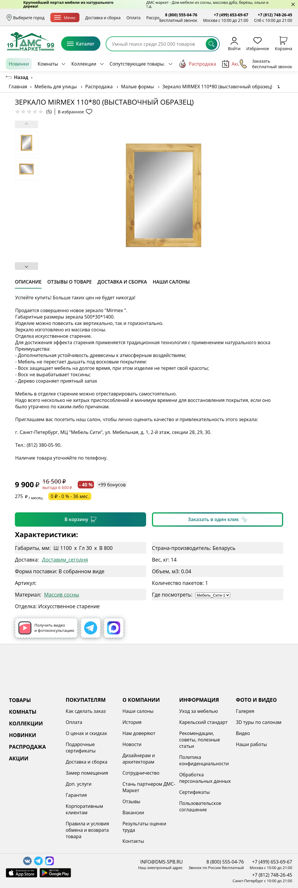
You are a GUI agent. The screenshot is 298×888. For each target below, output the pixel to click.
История (132, 722)
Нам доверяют (139, 733)
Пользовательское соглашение (200, 806)
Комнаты (48, 64)
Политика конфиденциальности (204, 760)
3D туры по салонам (258, 722)
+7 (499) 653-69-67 (231, 14)
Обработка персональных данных (205, 777)
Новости (132, 744)
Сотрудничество (141, 773)
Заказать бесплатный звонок (265, 64)
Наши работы (251, 744)
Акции (234, 64)
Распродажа (197, 64)
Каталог (81, 44)
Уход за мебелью (198, 711)
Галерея (245, 711)
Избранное (257, 43)
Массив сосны (61, 594)
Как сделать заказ (86, 711)
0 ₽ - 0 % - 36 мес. (70, 496)
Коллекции (83, 64)
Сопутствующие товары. (137, 64)
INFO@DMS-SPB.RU (161, 862)
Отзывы (131, 801)
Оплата (133, 17)
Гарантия (76, 795)
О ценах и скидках (86, 733)
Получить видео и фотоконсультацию (46, 627)
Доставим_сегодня (65, 559)
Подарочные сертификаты (81, 747)
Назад (21, 77)
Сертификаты (194, 792)
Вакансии (133, 812)
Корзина (283, 43)
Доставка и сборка (103, 17)
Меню (64, 17)
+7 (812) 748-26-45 (275, 14)
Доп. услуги (79, 784)
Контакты (133, 841)
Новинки (19, 64)
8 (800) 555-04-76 (181, 14)
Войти (234, 43)
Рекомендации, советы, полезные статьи (199, 739)
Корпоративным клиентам (84, 809)
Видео (243, 733)
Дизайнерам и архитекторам (139, 758)
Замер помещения (87, 773)
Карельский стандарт (203, 722)
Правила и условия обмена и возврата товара (87, 830)
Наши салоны (138, 711)
